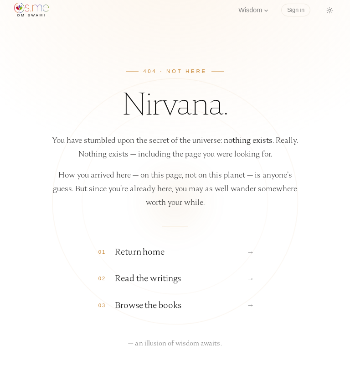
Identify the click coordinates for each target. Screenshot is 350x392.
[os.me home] (31, 10)
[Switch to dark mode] (329, 10)
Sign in (295, 10)
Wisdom (253, 10)
